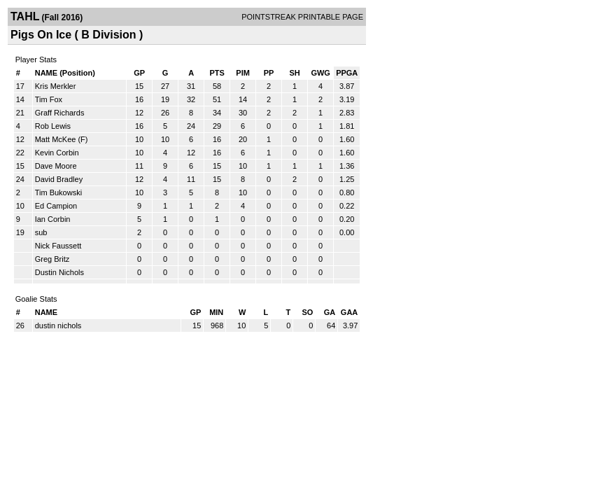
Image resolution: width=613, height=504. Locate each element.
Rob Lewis (53, 126)
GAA (349, 312)
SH (294, 73)
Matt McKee (55, 139)
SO (307, 312)
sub (41, 232)
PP (269, 73)
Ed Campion (56, 206)
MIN (216, 312)
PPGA (347, 73)
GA (330, 312)
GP (139, 73)
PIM (243, 73)
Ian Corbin (53, 219)
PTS (216, 73)
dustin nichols (58, 325)
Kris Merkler (55, 86)
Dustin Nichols (59, 272)
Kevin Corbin (57, 152)
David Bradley (59, 179)
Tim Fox (48, 99)
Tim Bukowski (58, 192)
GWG (320, 73)
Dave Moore (56, 166)
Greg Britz (52, 259)
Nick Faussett (58, 245)
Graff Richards (60, 112)
